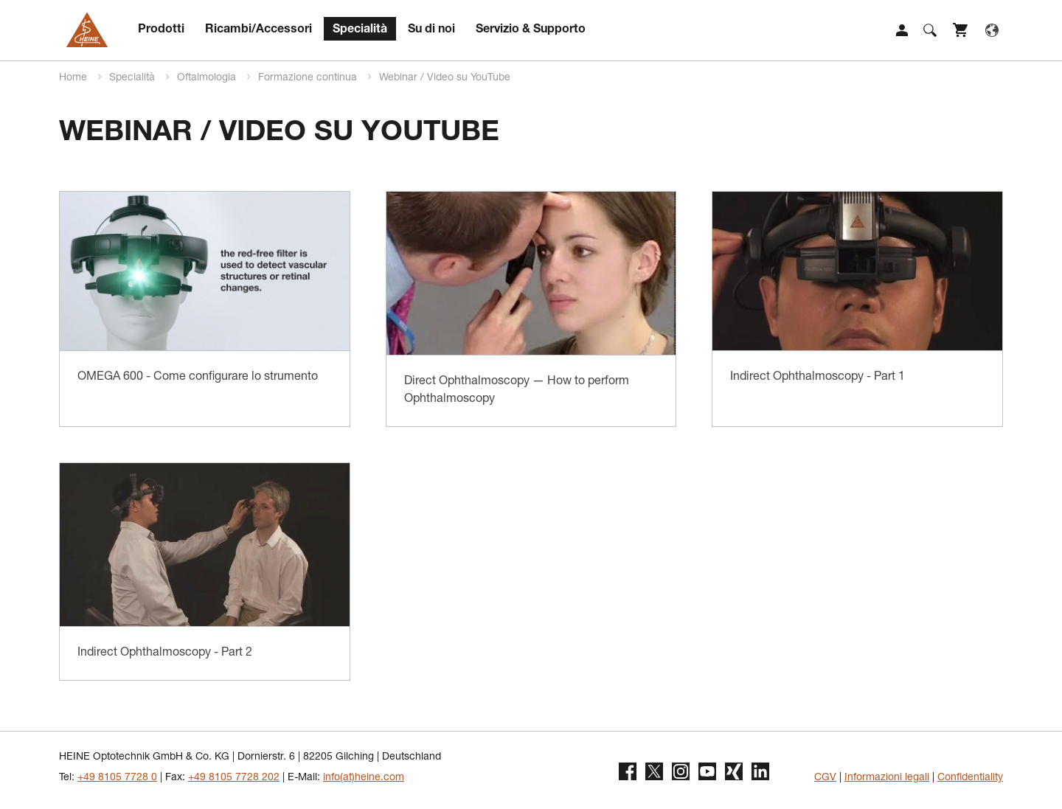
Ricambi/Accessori (258, 30)
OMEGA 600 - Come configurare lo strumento (197, 377)
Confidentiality (970, 778)
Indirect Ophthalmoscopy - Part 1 (817, 377)
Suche (930, 30)
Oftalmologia (208, 78)
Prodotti (161, 30)
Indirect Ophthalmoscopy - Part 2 (164, 653)
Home (74, 78)
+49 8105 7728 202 (234, 778)
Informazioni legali (886, 778)
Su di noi (431, 30)
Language (992, 30)
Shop (961, 30)
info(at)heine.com (363, 778)
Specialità (360, 30)
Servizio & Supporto (531, 30)
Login (902, 30)
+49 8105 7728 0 (117, 778)
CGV (825, 778)
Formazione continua (309, 78)
